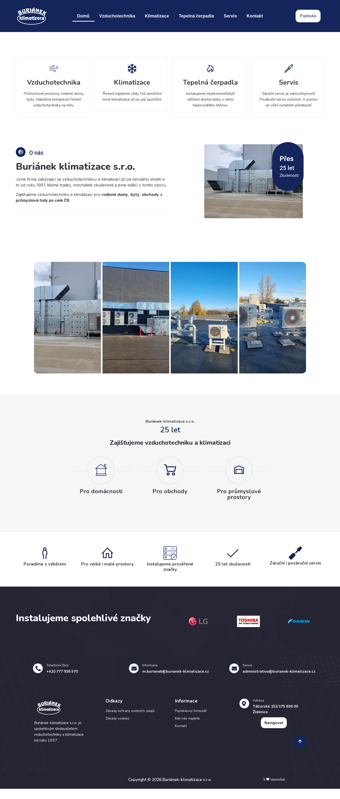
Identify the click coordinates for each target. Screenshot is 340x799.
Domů (83, 16)
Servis (230, 16)
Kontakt (254, 16)
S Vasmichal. (274, 790)
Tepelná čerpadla (196, 16)
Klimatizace (157, 16)
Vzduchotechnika (117, 16)
